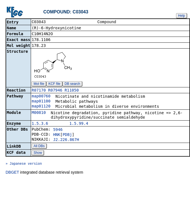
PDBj (67, 135)
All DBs (39, 147)
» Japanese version (24, 164)
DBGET (12, 173)
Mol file (39, 84)
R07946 (55, 90)
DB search (72, 84)
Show (38, 153)
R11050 (72, 90)
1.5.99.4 (78, 124)
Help (181, 16)
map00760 (41, 96)
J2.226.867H (66, 140)
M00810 (39, 113)
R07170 (39, 90)
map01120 (41, 106)
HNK (56, 135)
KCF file (54, 84)
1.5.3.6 (40, 124)
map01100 (41, 101)
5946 (58, 130)
